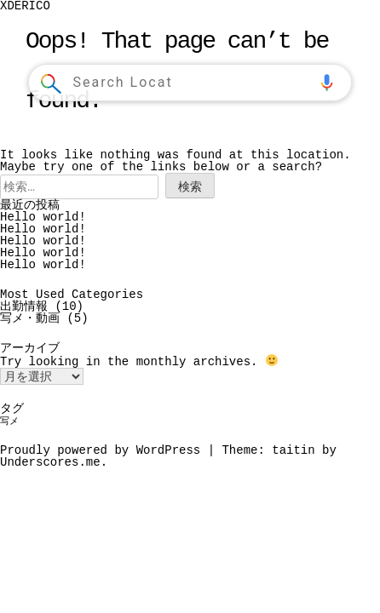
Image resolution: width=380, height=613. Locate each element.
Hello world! (43, 217)
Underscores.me (50, 461)
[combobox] (191, 82)
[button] (326, 82)
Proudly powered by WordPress (104, 449)
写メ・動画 (30, 318)
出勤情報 (24, 306)
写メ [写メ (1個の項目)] (9, 421)
